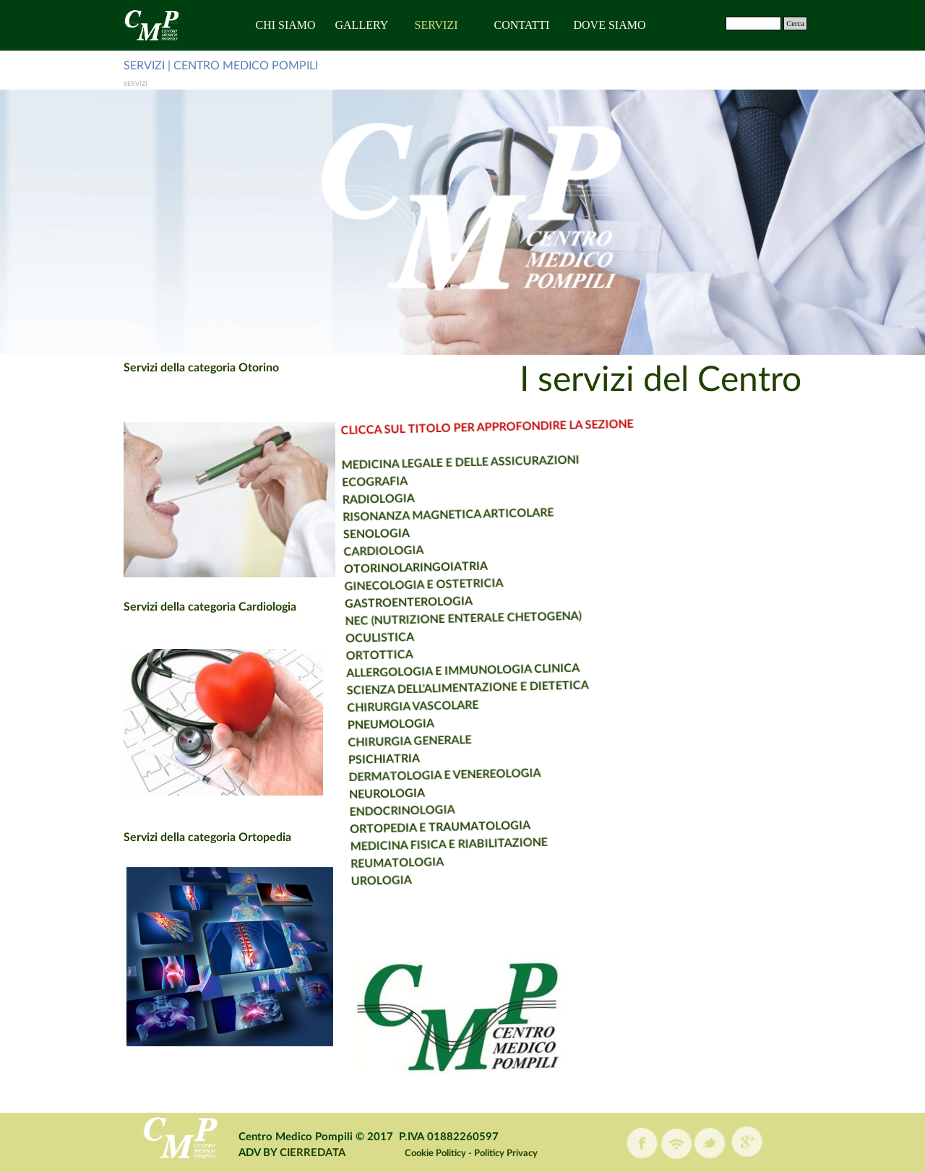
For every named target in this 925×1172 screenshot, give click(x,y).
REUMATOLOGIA (379, 860)
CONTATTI (522, 25)
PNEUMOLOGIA (361, 722)
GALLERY (362, 25)
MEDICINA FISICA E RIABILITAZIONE (428, 837)
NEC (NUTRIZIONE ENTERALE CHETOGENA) (425, 611)
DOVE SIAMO (610, 25)
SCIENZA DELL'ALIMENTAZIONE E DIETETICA (435, 680)
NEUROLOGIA (362, 792)
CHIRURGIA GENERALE (381, 738)
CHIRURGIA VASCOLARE (382, 703)
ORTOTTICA (345, 654)
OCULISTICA (344, 637)
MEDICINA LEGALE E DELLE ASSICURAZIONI (411, 456)
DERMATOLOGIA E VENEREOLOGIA (419, 769)
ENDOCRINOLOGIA (379, 808)
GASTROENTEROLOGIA (370, 599)
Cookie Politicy (435, 1153)
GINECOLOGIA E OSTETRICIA (383, 581)
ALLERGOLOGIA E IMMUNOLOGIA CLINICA (429, 663)
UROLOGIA (364, 879)
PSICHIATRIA (357, 758)
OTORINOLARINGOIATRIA (374, 564)
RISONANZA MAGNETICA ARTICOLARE (402, 510)
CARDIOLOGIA (341, 550)
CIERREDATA (312, 1152)
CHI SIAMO (286, 25)
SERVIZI (436, 25)
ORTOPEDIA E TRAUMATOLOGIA (418, 822)
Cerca (795, 23)
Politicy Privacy (506, 1153)
